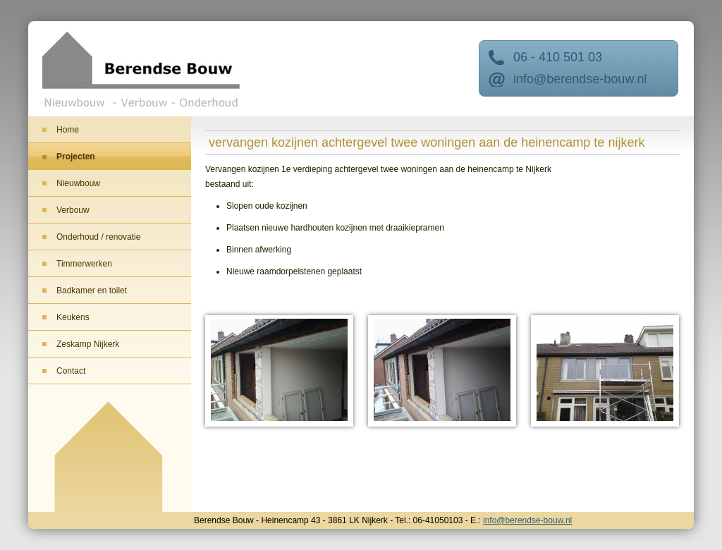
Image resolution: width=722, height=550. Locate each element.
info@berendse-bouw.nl (580, 79)
